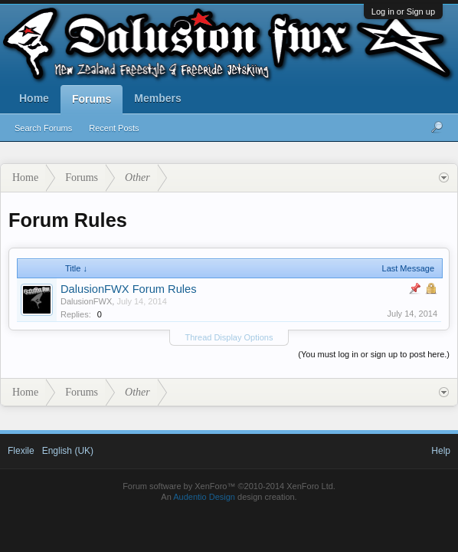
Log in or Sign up (403, 11)
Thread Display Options (229, 337)
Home (34, 98)
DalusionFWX (86, 301)
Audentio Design (204, 496)
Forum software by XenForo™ (229, 486)
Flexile (21, 450)
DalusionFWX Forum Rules (129, 289)
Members (157, 98)
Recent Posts (114, 128)
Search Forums (43, 128)
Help (440, 450)
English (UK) (67, 450)
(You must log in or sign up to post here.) (374, 354)
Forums (91, 99)
